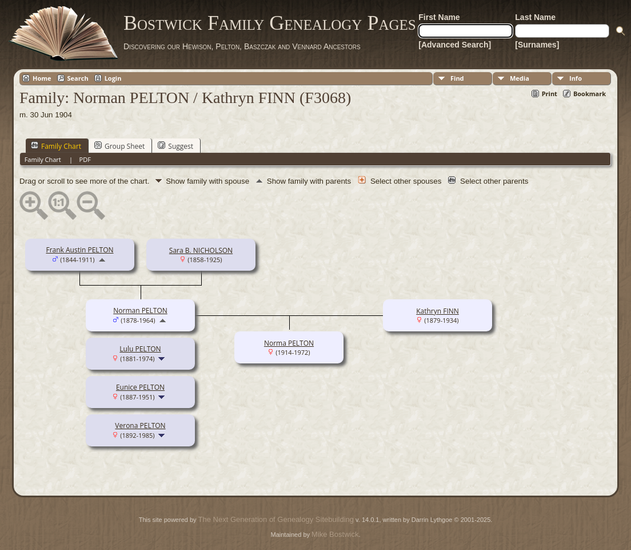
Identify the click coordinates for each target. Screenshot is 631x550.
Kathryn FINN (437, 311)
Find (457, 78)
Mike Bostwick (334, 534)
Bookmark (589, 93)
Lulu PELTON (140, 349)
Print (549, 93)
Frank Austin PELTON (79, 250)
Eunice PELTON (140, 387)
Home (42, 78)
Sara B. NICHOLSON (201, 250)
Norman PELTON (140, 310)
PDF (85, 159)
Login (113, 78)
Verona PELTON (140, 425)
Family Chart (56, 146)
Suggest (175, 146)
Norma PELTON (289, 343)
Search (78, 78)
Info (575, 78)
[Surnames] (537, 44)
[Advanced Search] (454, 44)
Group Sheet (119, 146)
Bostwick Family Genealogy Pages (269, 22)
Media (519, 78)
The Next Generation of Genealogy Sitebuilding (276, 519)
